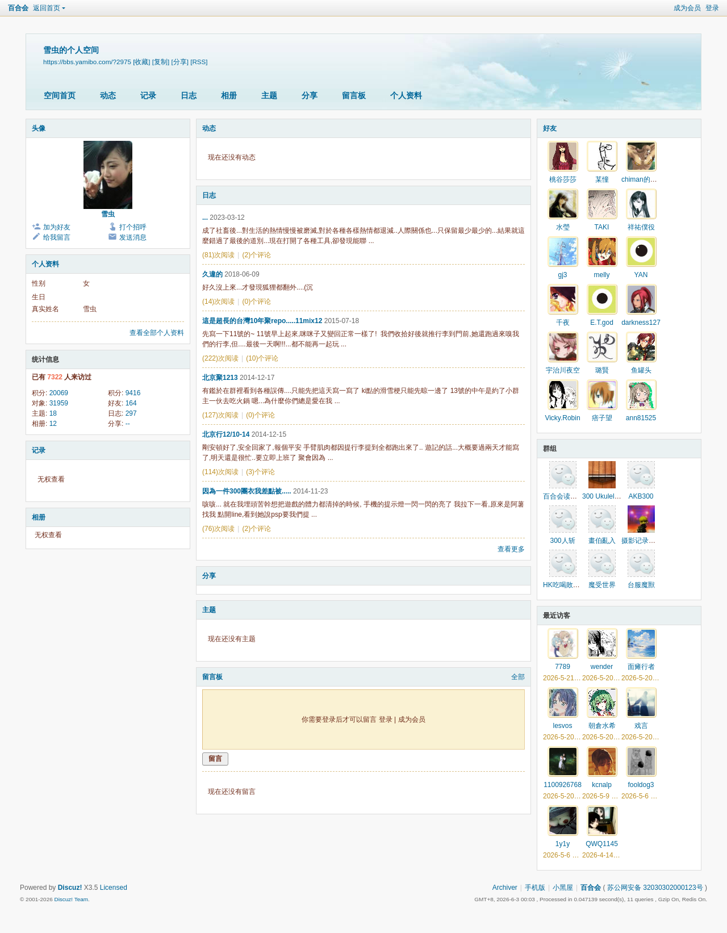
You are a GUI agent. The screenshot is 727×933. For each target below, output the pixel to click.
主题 (269, 95)
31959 (58, 403)
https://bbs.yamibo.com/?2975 (87, 61)
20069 (58, 393)
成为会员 (687, 8)
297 (131, 413)
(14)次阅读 (218, 302)
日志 (189, 95)
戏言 (641, 726)
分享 (309, 95)
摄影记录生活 (641, 541)
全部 (518, 677)
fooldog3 (641, 785)
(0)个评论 (256, 302)
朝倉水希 (602, 726)
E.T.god (601, 323)
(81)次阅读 (218, 255)
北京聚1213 (220, 378)
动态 (108, 95)
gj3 (562, 275)
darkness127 (641, 323)
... (205, 217)
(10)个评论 (262, 358)
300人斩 (562, 541)
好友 (550, 128)
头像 (38, 128)
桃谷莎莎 (562, 179)
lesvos (562, 726)
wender (602, 667)
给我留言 (56, 237)
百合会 (18, 8)
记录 (148, 95)
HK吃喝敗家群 (565, 585)
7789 (562, 667)
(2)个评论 (256, 255)
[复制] (160, 61)
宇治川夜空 (563, 370)
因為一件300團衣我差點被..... (246, 491)
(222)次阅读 (220, 358)
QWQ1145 (602, 844)
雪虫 (108, 214)
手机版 (535, 888)
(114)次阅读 (220, 472)
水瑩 (563, 227)
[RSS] (198, 61)
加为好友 (56, 227)
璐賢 (602, 370)
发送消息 (133, 237)
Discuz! (70, 888)
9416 (133, 393)
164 (131, 403)
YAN (641, 275)
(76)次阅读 (218, 529)
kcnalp (602, 785)
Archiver (504, 888)
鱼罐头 (641, 370)
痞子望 (602, 418)
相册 (229, 95)
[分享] (180, 61)
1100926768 (563, 785)
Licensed (113, 888)
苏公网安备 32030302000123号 (655, 888)
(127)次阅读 (220, 415)
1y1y (562, 844)
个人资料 (406, 95)
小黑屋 (563, 888)
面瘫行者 (641, 667)
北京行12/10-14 (225, 434)
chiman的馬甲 (642, 179)
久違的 (212, 274)
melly (601, 275)
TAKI (602, 227)
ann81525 (641, 418)
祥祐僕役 (641, 227)
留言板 (354, 95)
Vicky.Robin (562, 418)
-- (128, 424)
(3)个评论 (260, 472)
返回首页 (46, 8)
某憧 (602, 179)
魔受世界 (602, 585)
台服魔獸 (641, 585)
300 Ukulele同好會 (610, 496)
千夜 (563, 323)
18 (53, 413)
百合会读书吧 (563, 496)
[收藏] (141, 61)
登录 (712, 8)
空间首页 (60, 95)
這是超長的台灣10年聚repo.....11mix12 (262, 321)
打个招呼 (133, 227)
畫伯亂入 (602, 541)
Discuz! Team (71, 899)
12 (53, 424)
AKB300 (640, 496)
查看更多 (511, 549)
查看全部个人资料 (156, 333)
